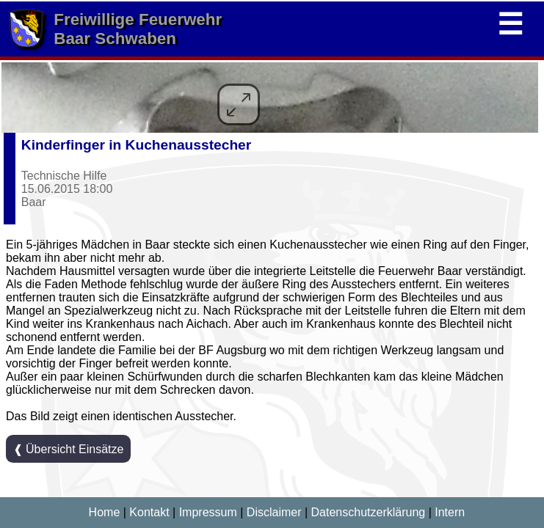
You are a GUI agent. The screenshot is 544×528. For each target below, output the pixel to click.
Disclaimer (274, 512)
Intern (450, 512)
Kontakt (149, 512)
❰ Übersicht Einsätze (68, 449)
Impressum (208, 512)
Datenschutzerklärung (368, 512)
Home (104, 512)
